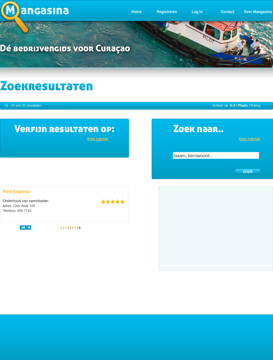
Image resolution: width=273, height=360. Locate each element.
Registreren (167, 12)
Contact (227, 12)
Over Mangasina (258, 12)
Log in (197, 12)
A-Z (232, 105)
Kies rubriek (97, 139)
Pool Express (16, 191)
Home (136, 12)
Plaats (243, 105)
